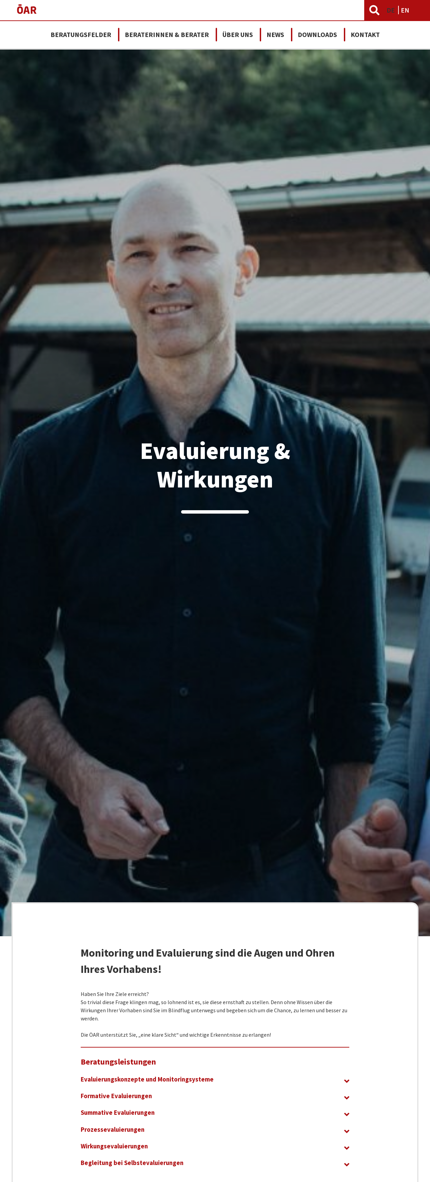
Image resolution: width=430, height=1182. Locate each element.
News (275, 34)
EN (405, 10)
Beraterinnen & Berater (167, 34)
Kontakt (365, 34)
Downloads (317, 34)
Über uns (237, 34)
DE (391, 10)
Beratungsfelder (81, 34)
